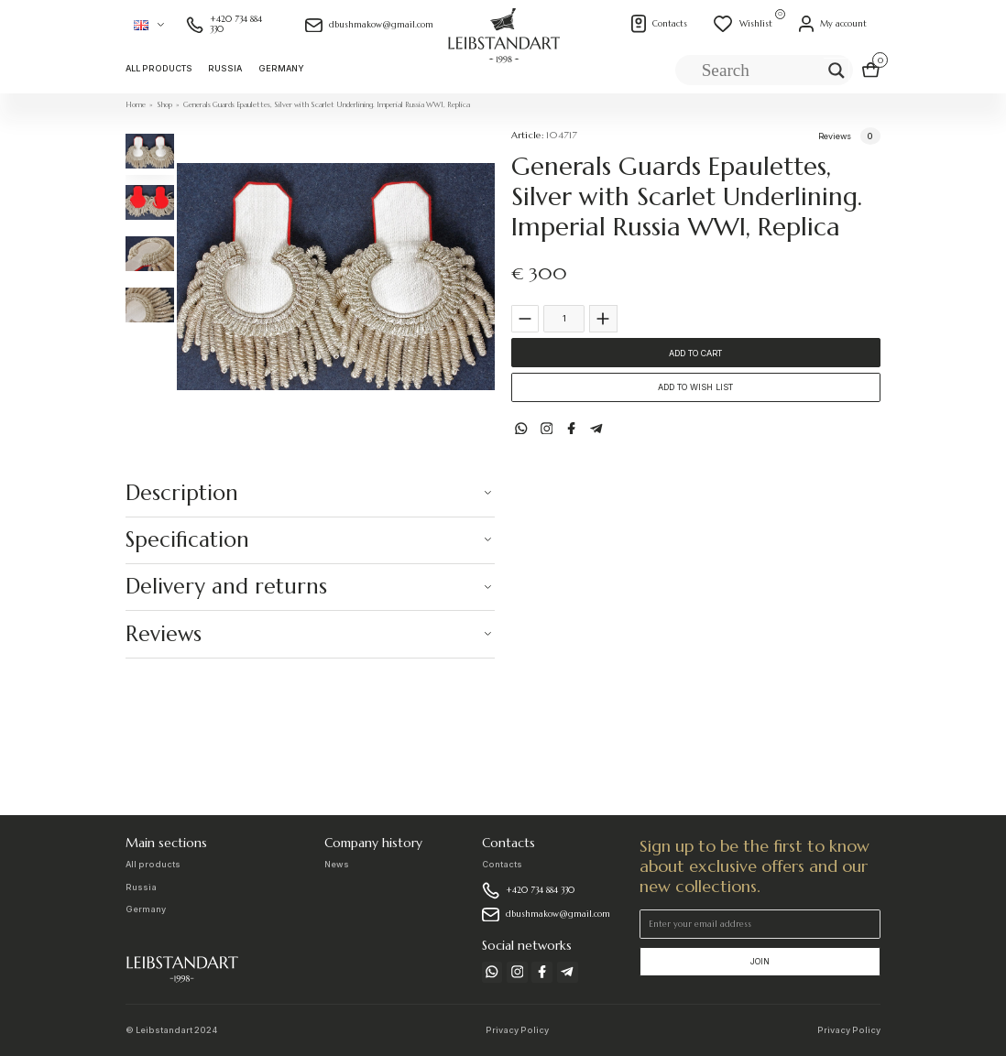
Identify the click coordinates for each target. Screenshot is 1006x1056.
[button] (149, 25)
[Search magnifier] (836, 70)
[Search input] (761, 70)
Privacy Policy (517, 1030)
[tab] (149, 150)
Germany (281, 68)
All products (159, 68)
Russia (225, 68)
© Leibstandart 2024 (171, 1030)
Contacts (502, 864)
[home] (503, 46)
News (336, 864)
